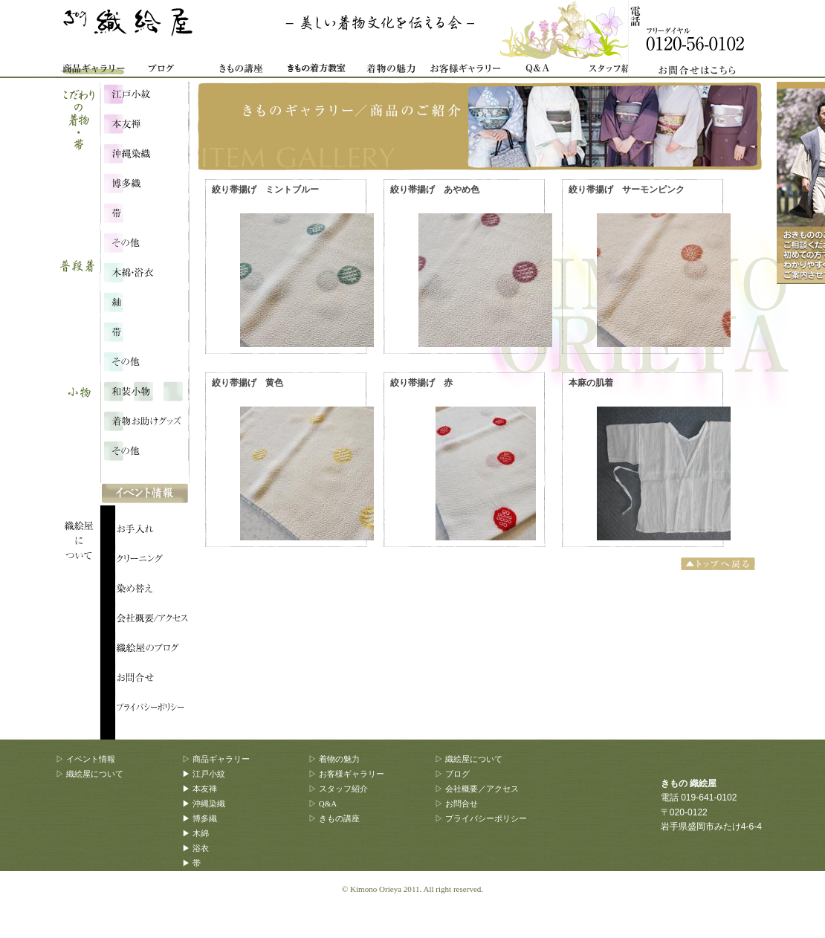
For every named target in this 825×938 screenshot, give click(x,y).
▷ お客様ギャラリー (346, 773)
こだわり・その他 (144, 241)
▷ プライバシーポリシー (481, 818)
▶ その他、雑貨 (212, 922)
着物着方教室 (316, 70)
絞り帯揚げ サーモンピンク (627, 189)
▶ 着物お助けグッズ (220, 907)
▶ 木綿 (195, 833)
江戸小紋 (144, 93)
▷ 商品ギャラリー (216, 758)
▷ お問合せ (456, 803)
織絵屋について (85, 483)
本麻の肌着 (591, 383)
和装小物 (144, 390)
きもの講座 (241, 70)
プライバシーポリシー (152, 710)
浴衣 (144, 301)
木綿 (144, 271)
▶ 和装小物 (203, 892)
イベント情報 (145, 494)
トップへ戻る (720, 563)
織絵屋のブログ (152, 650)
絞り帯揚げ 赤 (421, 383)
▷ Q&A (322, 803)
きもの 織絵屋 (130, 29)
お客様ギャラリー (464, 70)
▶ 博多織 (199, 818)
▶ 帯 (191, 862)
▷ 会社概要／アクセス (477, 788)
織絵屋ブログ (167, 70)
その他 (144, 360)
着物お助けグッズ (144, 420)
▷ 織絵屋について (89, 773)
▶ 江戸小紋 (203, 773)
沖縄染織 (144, 152)
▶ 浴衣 (195, 848)
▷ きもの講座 (334, 818)
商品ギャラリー (93, 70)
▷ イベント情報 (85, 758)
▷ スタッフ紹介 (338, 788)
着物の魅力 (390, 70)
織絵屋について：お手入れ (152, 531)
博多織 (144, 182)
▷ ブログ (452, 773)
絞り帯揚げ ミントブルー (265, 189)
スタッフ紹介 (613, 70)
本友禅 (144, 122)
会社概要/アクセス (152, 620)
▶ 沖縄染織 (203, 803)
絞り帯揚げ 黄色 (247, 383)
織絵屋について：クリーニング (152, 561)
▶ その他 (199, 877)
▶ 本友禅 (199, 788)
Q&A (539, 70)
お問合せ (702, 39)
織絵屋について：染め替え (152, 591)
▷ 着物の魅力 (334, 758)
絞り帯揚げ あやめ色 (434, 189)
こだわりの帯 (144, 212)
